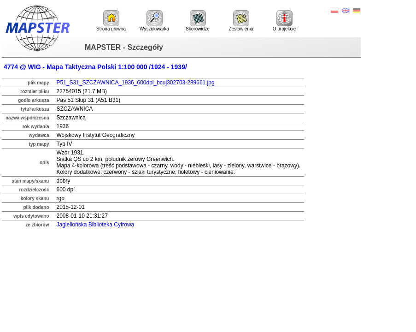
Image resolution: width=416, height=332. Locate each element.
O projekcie (284, 20)
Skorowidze (198, 20)
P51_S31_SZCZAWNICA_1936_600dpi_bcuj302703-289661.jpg (135, 82)
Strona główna (111, 20)
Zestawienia (241, 20)
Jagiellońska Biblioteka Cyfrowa (95, 224)
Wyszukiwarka (154, 20)
